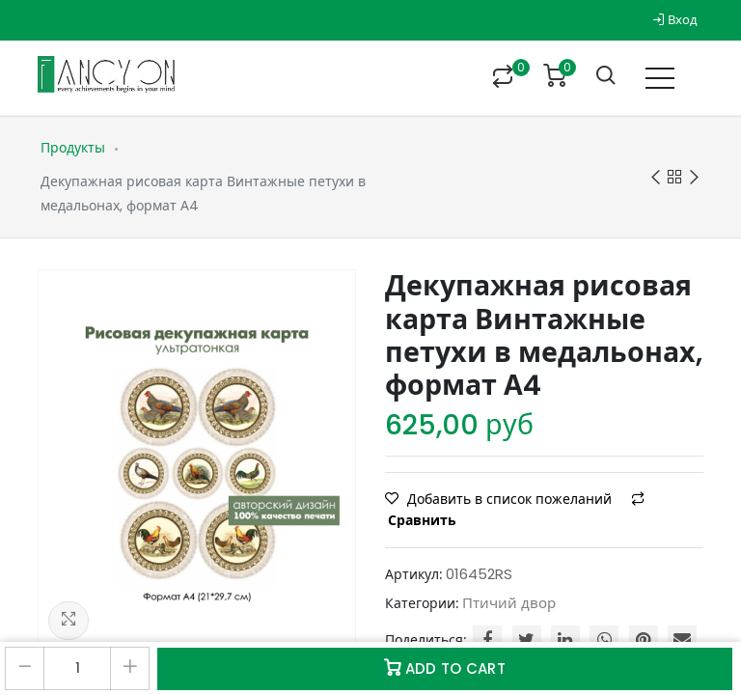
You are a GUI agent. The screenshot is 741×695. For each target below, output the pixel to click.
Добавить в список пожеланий (500, 499)
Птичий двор (509, 603)
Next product (694, 178)
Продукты (73, 147)
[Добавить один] (130, 668)
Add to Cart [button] (445, 668)
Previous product (655, 178)
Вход (675, 20)
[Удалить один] (24, 668)
